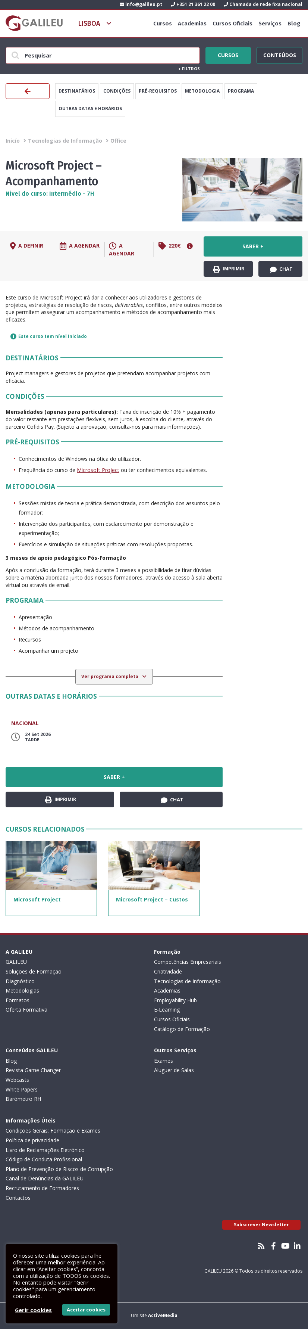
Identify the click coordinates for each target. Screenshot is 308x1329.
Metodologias (22, 990)
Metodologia (202, 91)
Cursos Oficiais (232, 23)
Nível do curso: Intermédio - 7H (50, 193)
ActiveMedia (162, 1315)
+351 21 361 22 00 (193, 4)
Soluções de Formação (34, 971)
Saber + (253, 246)
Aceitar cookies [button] (86, 1309)
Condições (117, 91)
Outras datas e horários (90, 108)
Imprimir (228, 269)
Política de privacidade (32, 1140)
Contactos (18, 1197)
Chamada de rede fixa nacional (263, 4)
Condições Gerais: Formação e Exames (53, 1130)
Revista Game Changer (33, 1070)
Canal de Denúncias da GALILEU (45, 1178)
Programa (241, 91)
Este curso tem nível (48, 336)
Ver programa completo (110, 676)
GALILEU (16, 961)
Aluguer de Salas (174, 1070)
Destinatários (77, 91)
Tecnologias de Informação (65, 140)
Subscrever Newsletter (261, 1224)
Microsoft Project (98, 469)
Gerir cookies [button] (33, 1310)
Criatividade (168, 971)
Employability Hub (175, 1000)
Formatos (17, 1000)
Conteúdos (279, 54)
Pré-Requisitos (158, 91)
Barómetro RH (23, 1098)
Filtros (189, 68)
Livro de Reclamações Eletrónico (45, 1149)
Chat (281, 269)
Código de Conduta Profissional (44, 1159)
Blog (293, 23)
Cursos (162, 23)
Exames (163, 1060)
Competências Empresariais (187, 961)
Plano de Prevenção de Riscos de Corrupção (59, 1169)
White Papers (22, 1089)
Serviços (270, 23)
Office (118, 140)
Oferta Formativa (26, 1009)
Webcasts (17, 1079)
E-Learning (167, 1009)
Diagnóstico (20, 981)
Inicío (13, 140)
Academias (192, 23)
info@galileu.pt (141, 4)
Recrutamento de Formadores (42, 1188)
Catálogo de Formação (182, 1029)
